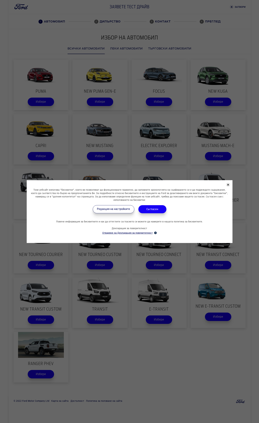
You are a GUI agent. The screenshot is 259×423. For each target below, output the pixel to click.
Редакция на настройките (113, 209)
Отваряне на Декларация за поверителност (129, 233)
